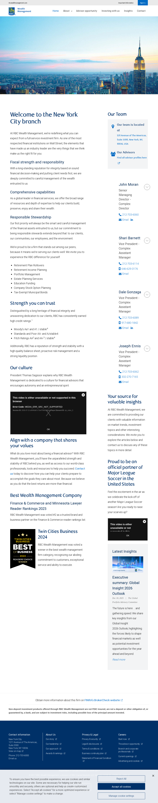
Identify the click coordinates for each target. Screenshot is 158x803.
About (67, 10)
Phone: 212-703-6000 (19, 755)
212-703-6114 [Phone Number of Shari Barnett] (129, 263)
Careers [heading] (122, 734)
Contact (141, 10)
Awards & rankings (54, 753)
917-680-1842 (128, 322)
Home (56, 10)
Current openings (126, 756)
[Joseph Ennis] (147, 349)
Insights (128, 10)
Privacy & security (90, 739)
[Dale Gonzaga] (147, 295)
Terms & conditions (91, 748)
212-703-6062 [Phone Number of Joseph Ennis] (129, 371)
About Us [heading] (51, 734)
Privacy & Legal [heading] (90, 734)
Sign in (143, 3)
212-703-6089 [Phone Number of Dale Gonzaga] (129, 317)
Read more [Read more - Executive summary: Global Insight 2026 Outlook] (118, 659)
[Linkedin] (132, 219)
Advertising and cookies (129, 761)
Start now (122, 739)
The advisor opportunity (129, 744)
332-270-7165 (128, 376)
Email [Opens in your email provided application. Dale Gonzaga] (124, 328)
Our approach (52, 748)
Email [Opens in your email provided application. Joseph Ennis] (124, 382)
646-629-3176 (128, 268)
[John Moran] (147, 187)
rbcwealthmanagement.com (18, 3)
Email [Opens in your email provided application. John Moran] (124, 219)
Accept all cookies (121, 786)
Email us (13, 758)
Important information (125, 3)
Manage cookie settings (121, 795)
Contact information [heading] (19, 734)
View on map (15, 751)
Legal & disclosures (90, 744)
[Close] (153, 775)
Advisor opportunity (86, 10)
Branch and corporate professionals (128, 750)
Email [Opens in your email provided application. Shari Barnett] (124, 273)
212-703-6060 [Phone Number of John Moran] (129, 214)
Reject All (121, 778)
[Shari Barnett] (147, 241)
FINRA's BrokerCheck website (102, 700)
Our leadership (52, 744)
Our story (50, 739)
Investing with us (111, 10)
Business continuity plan (93, 753)
